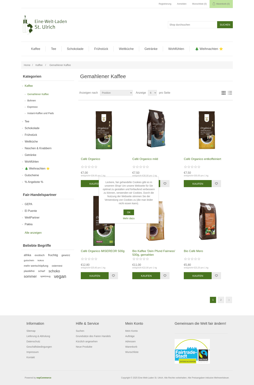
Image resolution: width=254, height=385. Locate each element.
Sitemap (30, 330)
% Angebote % (34, 181)
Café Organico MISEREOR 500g (103, 251)
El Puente (31, 210)
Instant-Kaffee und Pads (40, 113)
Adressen (130, 341)
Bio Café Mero (193, 251)
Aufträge (130, 336)
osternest (57, 265)
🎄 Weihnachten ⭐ (209, 49)
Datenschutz (33, 341)
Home (27, 65)
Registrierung (165, 4)
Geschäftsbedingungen (39, 346)
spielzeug (45, 276)
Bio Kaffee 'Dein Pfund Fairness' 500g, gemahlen (153, 252)
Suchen (80, 330)
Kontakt (30, 357)
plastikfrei (29, 271)
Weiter (229, 300)
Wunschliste (131, 352)
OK (129, 212)
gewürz (65, 255)
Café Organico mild (145, 159)
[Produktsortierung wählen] (116, 93)
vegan (60, 276)
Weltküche (126, 49)
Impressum (32, 352)
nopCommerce (44, 378)
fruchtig (53, 255)
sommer (30, 276)
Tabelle (223, 93)
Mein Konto (131, 330)
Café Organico (90, 159)
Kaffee (35, 49)
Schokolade (75, 49)
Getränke (151, 49)
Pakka (28, 224)
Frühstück (101, 49)
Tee (53, 49)
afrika (27, 255)
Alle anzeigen (33, 232)
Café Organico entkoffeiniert (202, 159)
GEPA (28, 204)
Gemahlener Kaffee (38, 94)
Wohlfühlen (176, 49)
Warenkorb (131, 346)
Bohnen (31, 100)
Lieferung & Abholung (38, 336)
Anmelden (181, 4)
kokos (41, 260)
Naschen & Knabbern (38, 148)
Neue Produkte (84, 346)
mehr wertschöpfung (36, 265)
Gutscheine (32, 175)
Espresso (32, 106)
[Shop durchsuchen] (192, 24)
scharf (41, 271)
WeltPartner (32, 217)
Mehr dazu (129, 218)
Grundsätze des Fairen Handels (93, 336)
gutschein (29, 260)
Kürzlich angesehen (87, 341)
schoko (54, 271)
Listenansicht (230, 93)
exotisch (40, 255)
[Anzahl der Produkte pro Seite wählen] (152, 93)
